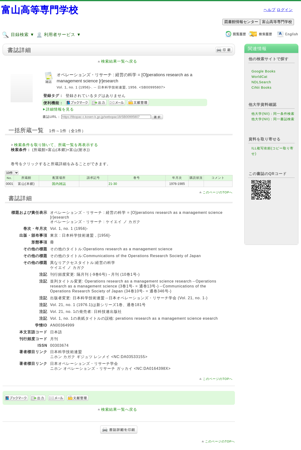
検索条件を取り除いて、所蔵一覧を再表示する (56, 145)
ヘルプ (270, 10)
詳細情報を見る (60, 109)
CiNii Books (261, 87)
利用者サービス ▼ (58, 34)
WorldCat (259, 77)
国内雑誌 (59, 184)
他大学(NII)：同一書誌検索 (272, 119)
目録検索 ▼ (18, 34)
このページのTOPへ (218, 192)
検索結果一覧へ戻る (119, 61)
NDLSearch (261, 82)
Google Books (263, 71)
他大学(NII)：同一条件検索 (272, 113)
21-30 (113, 184)
